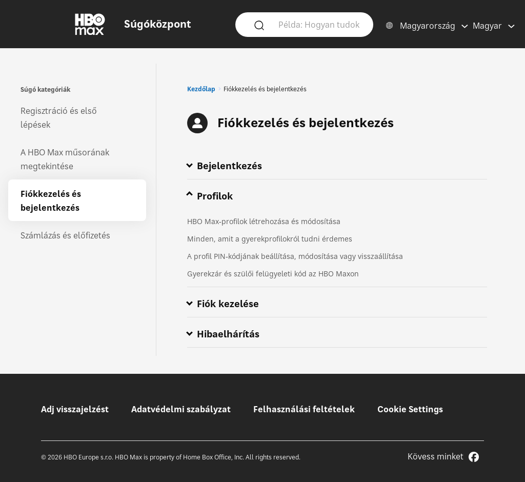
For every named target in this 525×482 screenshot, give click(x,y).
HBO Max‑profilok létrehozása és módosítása (263, 221)
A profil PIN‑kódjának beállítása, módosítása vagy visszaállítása (295, 256)
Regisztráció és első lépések (59, 117)
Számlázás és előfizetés (65, 235)
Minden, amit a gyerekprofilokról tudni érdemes (269, 239)
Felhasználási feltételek (304, 409)
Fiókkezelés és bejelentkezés (51, 200)
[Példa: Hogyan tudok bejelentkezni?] (319, 24)
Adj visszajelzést (75, 409)
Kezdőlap (201, 89)
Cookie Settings (410, 409)
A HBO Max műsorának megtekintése (65, 159)
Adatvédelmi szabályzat (181, 409)
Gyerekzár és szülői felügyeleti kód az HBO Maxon (273, 273)
